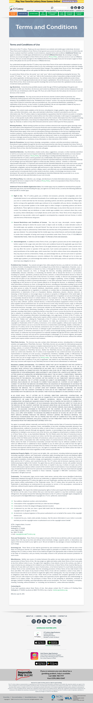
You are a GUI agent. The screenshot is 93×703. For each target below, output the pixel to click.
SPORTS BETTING (23, 13)
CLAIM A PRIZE (62, 13)
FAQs (45, 616)
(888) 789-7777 (58, 676)
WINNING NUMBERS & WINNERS (52, 13)
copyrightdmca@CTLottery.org (25, 534)
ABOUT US (29, 616)
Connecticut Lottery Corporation (22, 699)
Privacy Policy (53, 57)
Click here (48, 645)
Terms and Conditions (17, 697)
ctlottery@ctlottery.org (60, 590)
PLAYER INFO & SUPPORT (79, 13)
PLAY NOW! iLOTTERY (13, 13)
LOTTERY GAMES (34, 13)
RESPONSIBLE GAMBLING (69, 13)
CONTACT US (62, 616)
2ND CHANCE (43, 13)
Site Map (41, 697)
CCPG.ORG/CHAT (58, 678)
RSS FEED (53, 616)
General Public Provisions (31, 697)
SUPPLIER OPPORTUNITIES (66, 10)
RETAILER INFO (39, 10)
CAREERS (38, 616)
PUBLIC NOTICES (51, 10)
